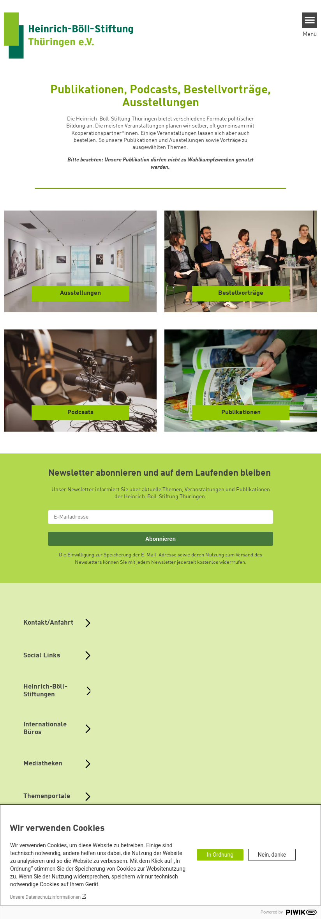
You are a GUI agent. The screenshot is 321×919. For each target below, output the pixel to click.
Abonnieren (160, 539)
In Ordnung (220, 855)
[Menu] (309, 20)
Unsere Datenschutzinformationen (45, 897)
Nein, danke (272, 855)
